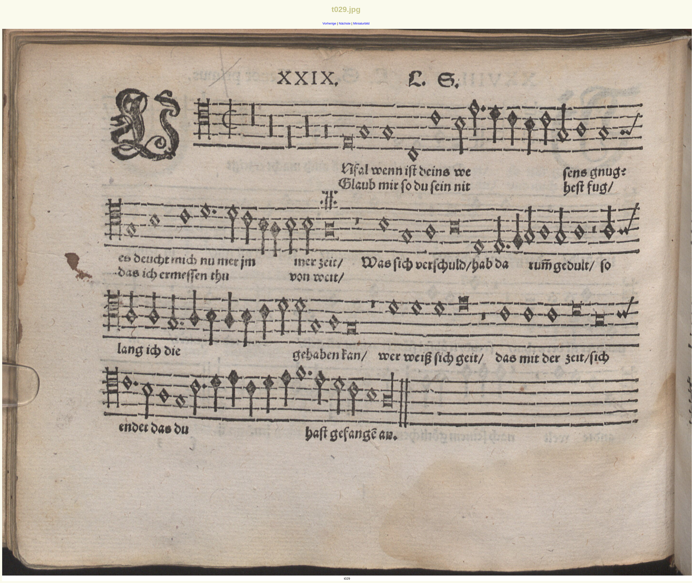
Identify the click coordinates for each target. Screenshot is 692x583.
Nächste (345, 23)
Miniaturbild (361, 23)
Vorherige (329, 23)
